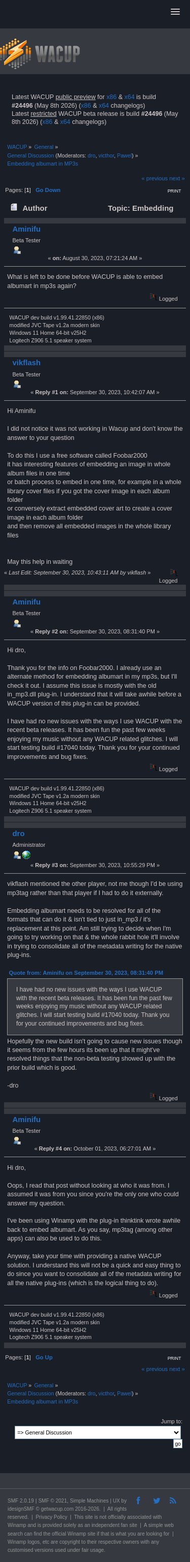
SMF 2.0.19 (21, 1501)
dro (91, 155)
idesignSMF (21, 1509)
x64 (129, 97)
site (89, 1517)
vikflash (26, 362)
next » (177, 178)
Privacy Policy (51, 1517)
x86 (111, 97)
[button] (175, 12)
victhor (106, 155)
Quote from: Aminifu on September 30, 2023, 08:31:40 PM (86, 973)
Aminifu (26, 229)
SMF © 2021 (53, 1501)
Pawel (124, 155)
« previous (154, 178)
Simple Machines (89, 1501)
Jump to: (171, 1421)
